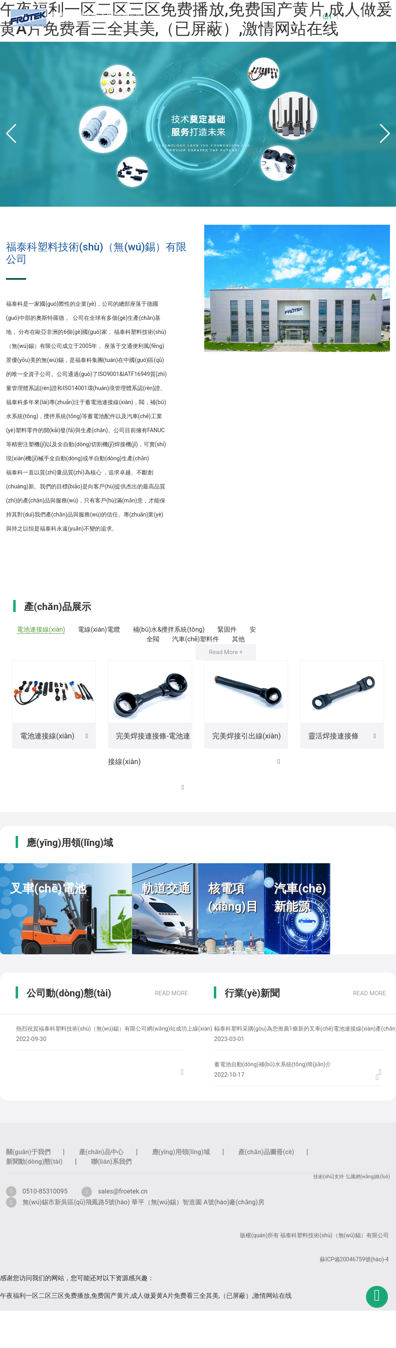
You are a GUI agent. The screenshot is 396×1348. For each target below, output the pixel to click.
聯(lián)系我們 (111, 1161)
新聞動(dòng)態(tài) (34, 1161)
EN (348, 17)
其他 (238, 639)
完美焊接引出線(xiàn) (246, 736)
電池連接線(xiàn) (41, 629)
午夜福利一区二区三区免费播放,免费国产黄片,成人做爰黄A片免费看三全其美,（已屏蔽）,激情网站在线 (146, 1295)
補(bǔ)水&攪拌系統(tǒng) (168, 629)
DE (368, 17)
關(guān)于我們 (28, 1152)
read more (171, 993)
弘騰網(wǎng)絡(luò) (368, 1176)
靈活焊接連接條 (333, 736)
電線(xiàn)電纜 (99, 629)
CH (327, 17)
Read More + (226, 652)
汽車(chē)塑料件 (195, 639)
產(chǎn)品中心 (101, 1152)
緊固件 (227, 629)
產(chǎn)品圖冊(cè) (266, 1152)
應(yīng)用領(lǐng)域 (181, 1152)
